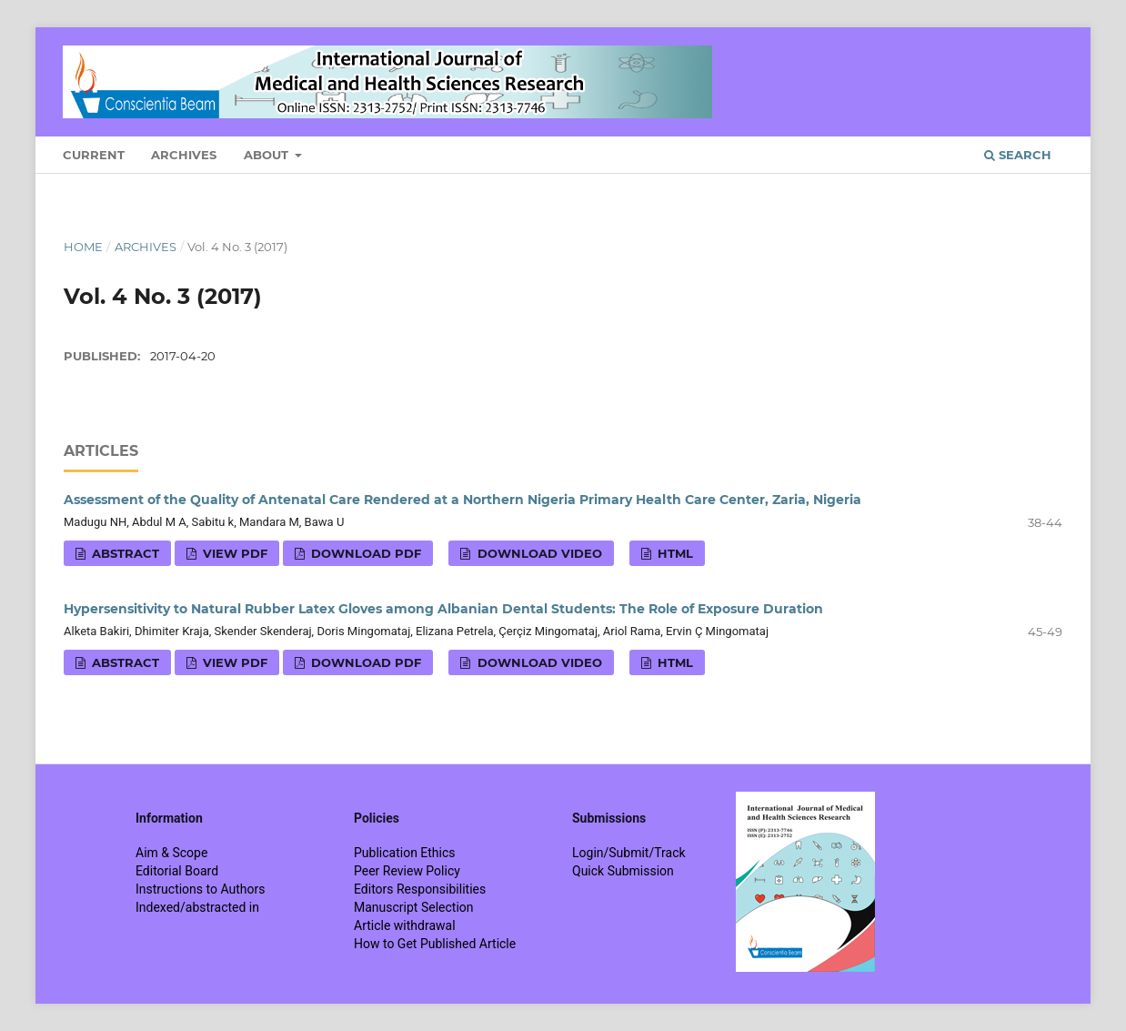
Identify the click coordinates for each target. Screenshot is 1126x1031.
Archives (183, 154)
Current (94, 154)
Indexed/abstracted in (197, 907)
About (268, 154)
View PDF (233, 553)
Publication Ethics (405, 852)
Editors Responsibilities (420, 889)
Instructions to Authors (200, 889)
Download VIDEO (538, 553)
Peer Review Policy (407, 871)
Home (83, 246)
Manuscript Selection (414, 907)
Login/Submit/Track (629, 852)
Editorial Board (177, 871)
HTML (673, 553)
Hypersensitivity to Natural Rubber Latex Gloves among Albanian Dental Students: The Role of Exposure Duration (443, 609)
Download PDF (364, 553)
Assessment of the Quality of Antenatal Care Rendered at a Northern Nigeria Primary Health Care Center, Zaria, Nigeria (462, 499)
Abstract (123, 553)
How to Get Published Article (435, 943)
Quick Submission (623, 871)
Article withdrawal (405, 925)
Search (1017, 154)
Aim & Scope (171, 852)
